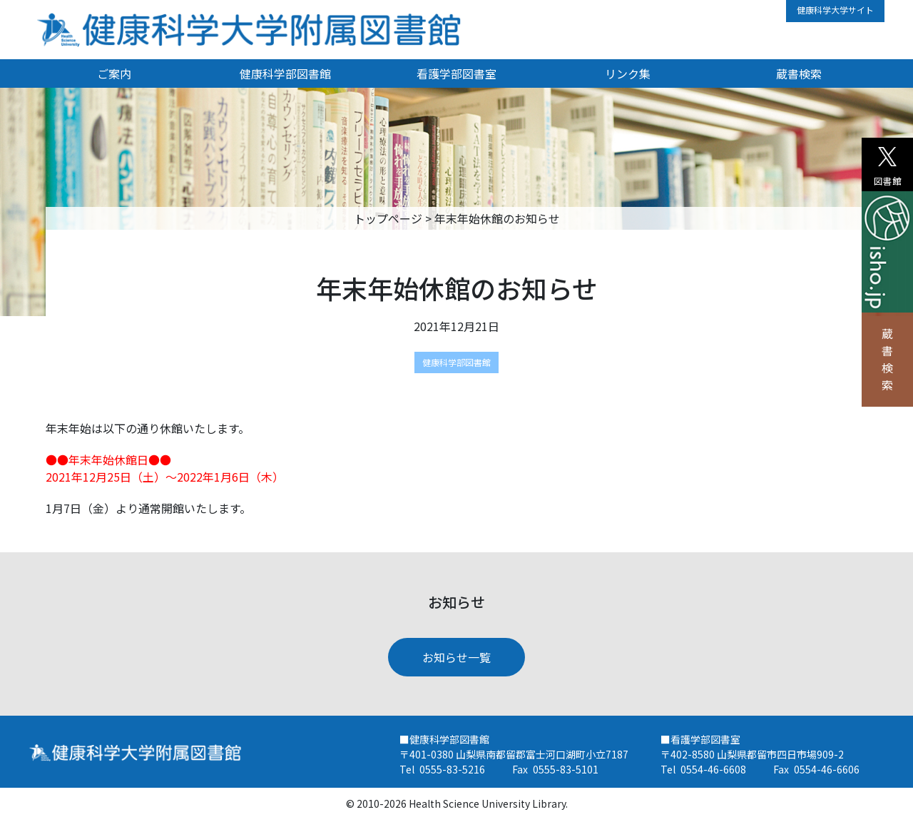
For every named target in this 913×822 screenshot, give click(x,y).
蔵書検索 (887, 359)
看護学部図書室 (456, 73)
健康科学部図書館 (285, 73)
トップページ (388, 218)
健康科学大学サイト (835, 10)
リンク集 (628, 73)
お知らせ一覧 (456, 657)
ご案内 (114, 73)
